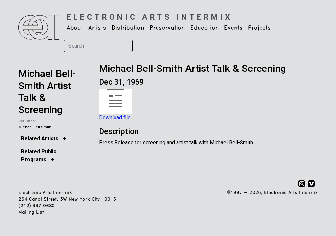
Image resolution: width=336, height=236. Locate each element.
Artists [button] (97, 27)
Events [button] (233, 27)
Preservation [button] (167, 27)
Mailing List (31, 212)
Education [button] (204, 27)
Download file (115, 117)
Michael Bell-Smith (34, 127)
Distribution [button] (128, 27)
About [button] (75, 27)
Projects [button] (259, 27)
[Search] (98, 46)
